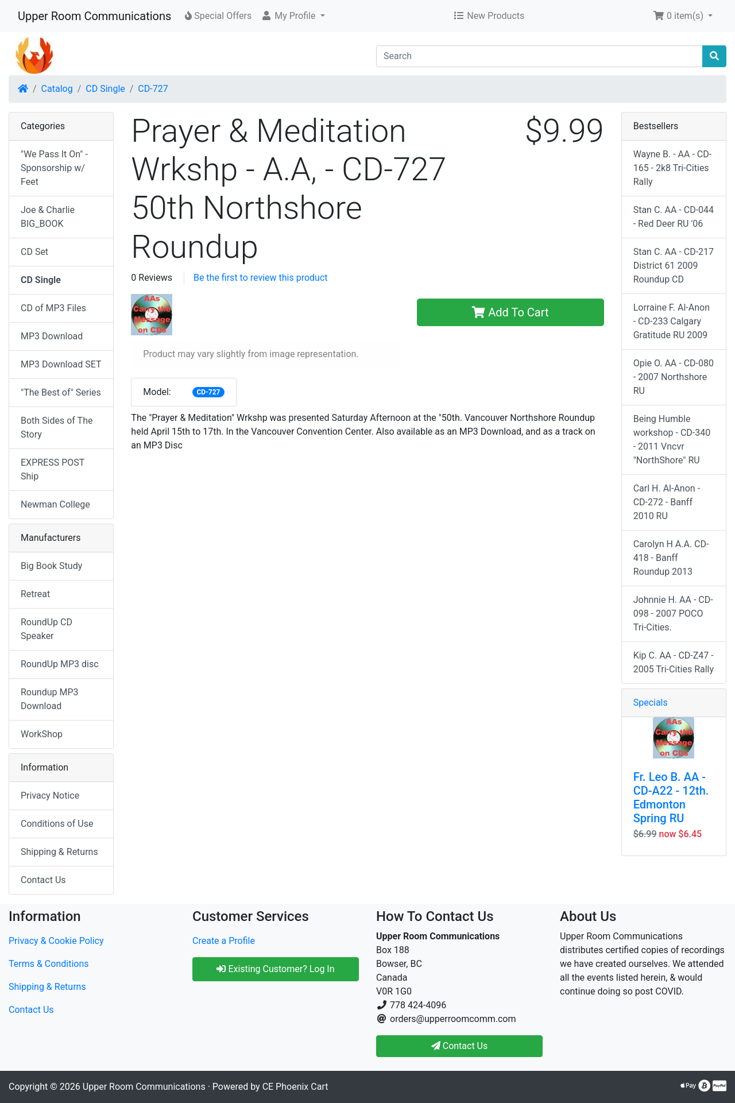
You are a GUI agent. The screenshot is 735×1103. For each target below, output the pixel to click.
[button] (292, 16)
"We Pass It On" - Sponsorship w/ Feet (54, 168)
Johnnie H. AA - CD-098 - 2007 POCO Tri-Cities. (673, 613)
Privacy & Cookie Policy (56, 940)
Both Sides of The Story (56, 427)
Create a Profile (223, 940)
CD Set (34, 251)
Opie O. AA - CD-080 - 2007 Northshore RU (673, 377)
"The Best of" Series (61, 392)
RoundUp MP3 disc (60, 664)
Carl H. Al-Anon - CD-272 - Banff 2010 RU (666, 502)
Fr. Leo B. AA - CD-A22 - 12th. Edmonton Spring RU (671, 797)
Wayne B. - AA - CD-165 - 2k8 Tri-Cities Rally (672, 168)
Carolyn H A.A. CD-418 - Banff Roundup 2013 (671, 558)
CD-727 (153, 88)
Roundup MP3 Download (50, 699)
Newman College (55, 504)
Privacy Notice (50, 795)
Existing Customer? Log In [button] (275, 968)
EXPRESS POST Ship (52, 469)
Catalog (57, 88)
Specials (650, 702)
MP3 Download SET (61, 364)
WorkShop (42, 734)
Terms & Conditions (49, 963)
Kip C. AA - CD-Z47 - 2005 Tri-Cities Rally (673, 662)
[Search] (539, 56)
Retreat (35, 594)
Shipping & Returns (59, 851)
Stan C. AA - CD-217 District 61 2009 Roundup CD (673, 265)
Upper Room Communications (94, 16)
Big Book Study (51, 565)
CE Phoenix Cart (295, 1086)
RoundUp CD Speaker (46, 629)
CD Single (105, 88)
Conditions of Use (57, 823)
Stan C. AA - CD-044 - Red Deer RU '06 (673, 216)
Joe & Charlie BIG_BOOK (48, 216)
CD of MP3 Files (53, 308)
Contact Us (43, 879)
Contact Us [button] (459, 1045)
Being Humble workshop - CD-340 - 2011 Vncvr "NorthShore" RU (672, 439)
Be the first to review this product (261, 277)
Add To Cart (510, 312)
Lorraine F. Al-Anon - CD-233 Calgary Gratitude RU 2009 (671, 321)
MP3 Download (52, 336)
